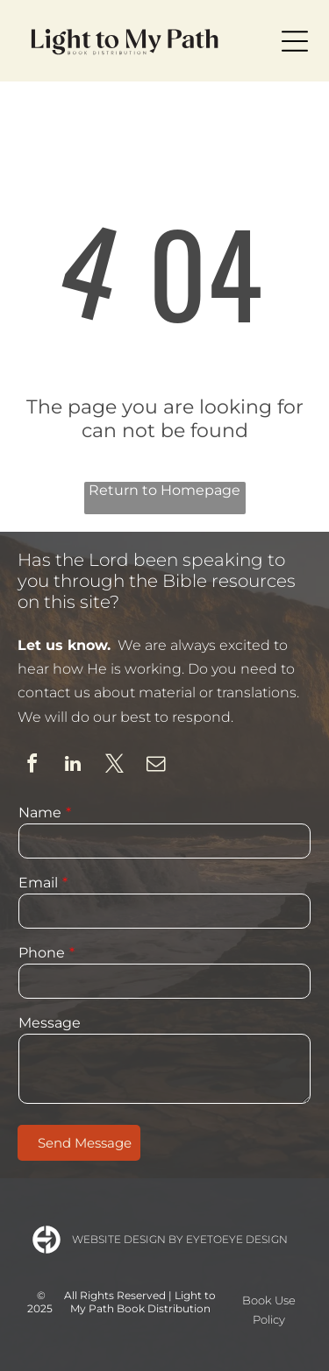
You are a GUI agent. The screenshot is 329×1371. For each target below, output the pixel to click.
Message (49, 1022)
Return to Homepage (164, 490)
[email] (155, 766)
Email (38, 882)
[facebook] (32, 766)
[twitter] (114, 766)
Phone (41, 952)
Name (39, 812)
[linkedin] (73, 766)
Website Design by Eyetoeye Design (180, 1239)
